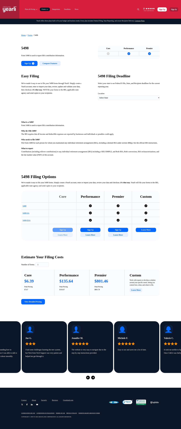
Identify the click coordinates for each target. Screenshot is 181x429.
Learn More (90, 236)
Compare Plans (140, 12)
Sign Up (162, 5)
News (76, 5)
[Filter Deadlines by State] (129, 92)
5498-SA (26, 214)
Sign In (174, 5)
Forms (30, 24)
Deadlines (67, 5)
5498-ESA (26, 221)
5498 (24, 207)
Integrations (56, 5)
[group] (44, 355)
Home (23, 24)
